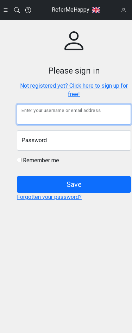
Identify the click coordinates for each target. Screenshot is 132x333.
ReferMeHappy (70, 9)
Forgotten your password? (49, 197)
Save (74, 184)
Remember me (38, 160)
